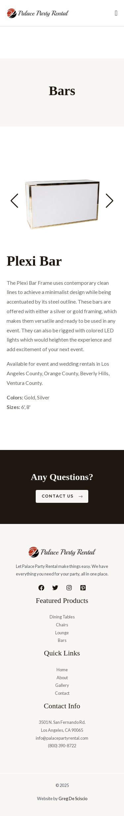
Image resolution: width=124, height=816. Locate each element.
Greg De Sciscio (73, 798)
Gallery (62, 685)
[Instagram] (69, 588)
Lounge (62, 632)
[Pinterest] (83, 588)
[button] (14, 201)
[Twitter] (55, 588)
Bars (62, 640)
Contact (62, 693)
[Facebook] (41, 588)
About (62, 677)
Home (62, 669)
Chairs (62, 624)
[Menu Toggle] (116, 13)
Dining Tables (62, 616)
